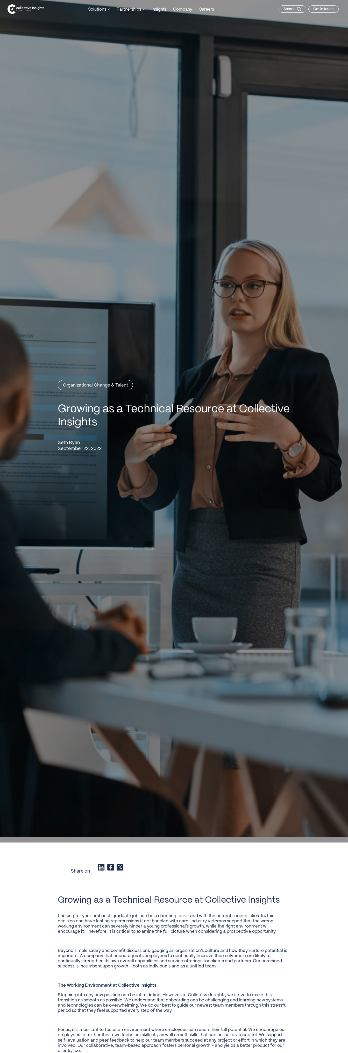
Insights (159, 9)
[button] (99, 10)
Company (182, 9)
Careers (206, 9)
